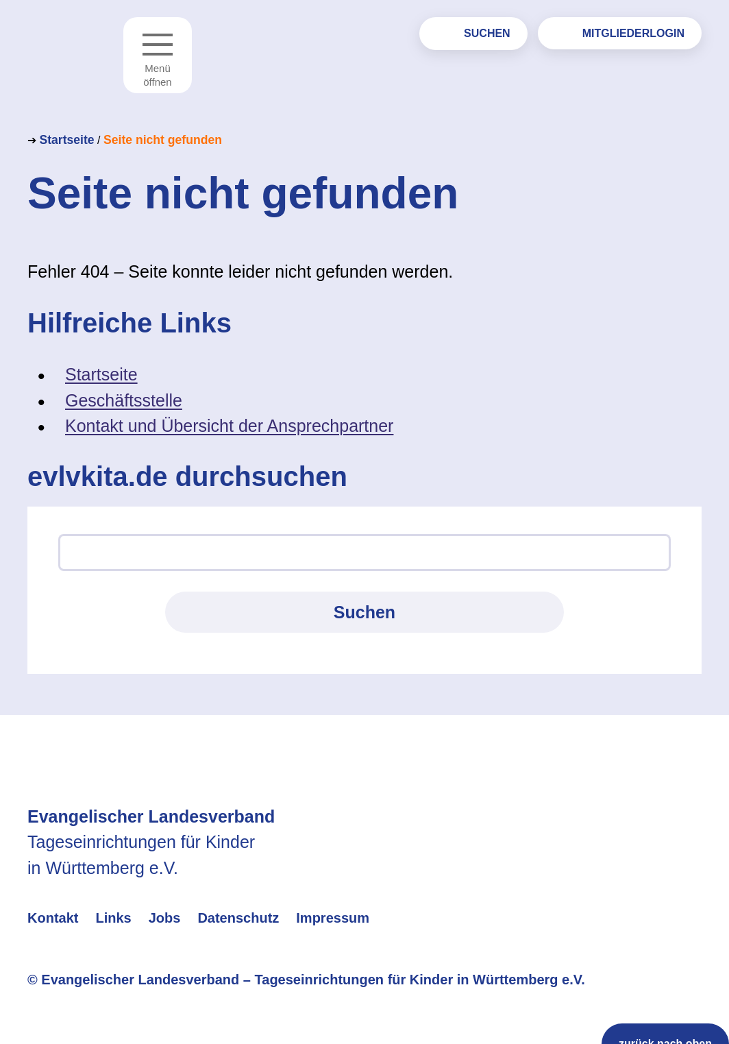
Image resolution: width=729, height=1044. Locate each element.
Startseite (66, 140)
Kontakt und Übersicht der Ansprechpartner (229, 425)
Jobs (165, 917)
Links (113, 917)
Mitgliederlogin (633, 33)
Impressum (332, 917)
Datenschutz (238, 917)
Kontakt (52, 917)
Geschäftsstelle (123, 400)
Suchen (487, 33)
